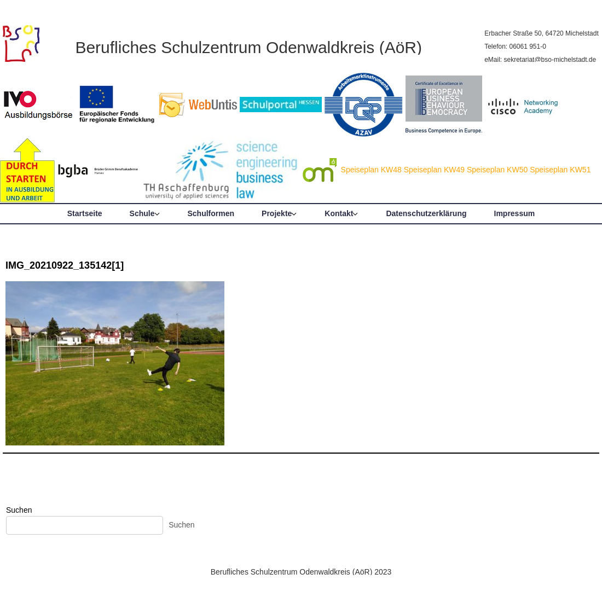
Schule (142, 213)
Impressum (514, 213)
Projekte (277, 213)
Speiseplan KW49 (434, 169)
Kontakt (339, 213)
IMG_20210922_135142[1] (64, 265)
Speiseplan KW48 (371, 169)
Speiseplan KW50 (497, 169)
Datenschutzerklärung (426, 213)
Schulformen (211, 213)
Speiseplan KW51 (560, 169)
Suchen (19, 510)
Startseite (84, 213)
